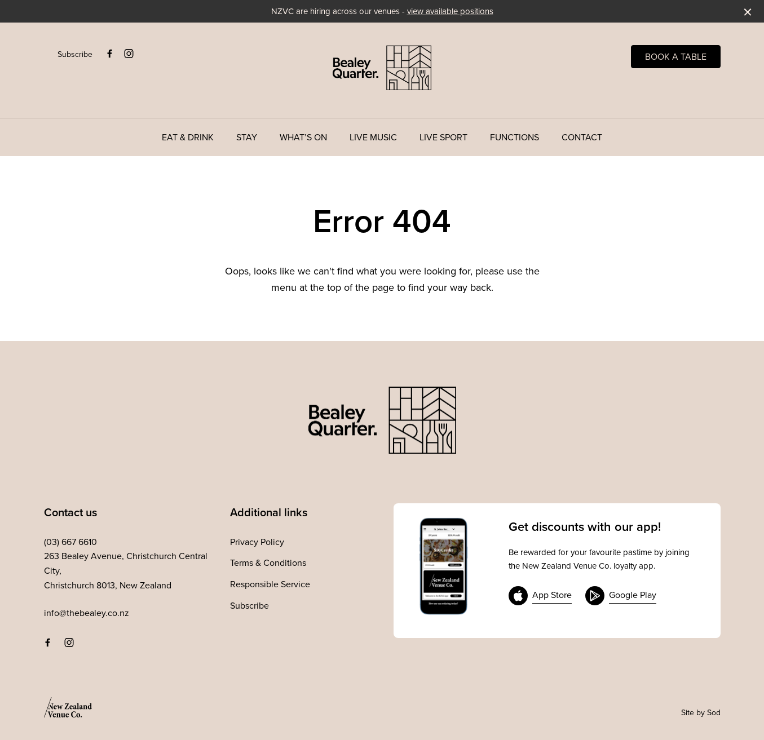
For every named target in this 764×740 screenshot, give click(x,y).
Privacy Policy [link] (257, 541)
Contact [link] (582, 137)
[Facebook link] (109, 53)
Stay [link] (246, 137)
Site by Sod (701, 712)
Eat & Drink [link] (188, 137)
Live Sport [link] (443, 137)
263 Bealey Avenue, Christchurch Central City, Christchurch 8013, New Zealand (125, 570)
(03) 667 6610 (70, 541)
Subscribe (75, 54)
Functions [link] (514, 137)
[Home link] (382, 67)
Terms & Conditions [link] (268, 562)
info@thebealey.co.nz (86, 612)
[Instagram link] (129, 53)
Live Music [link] (373, 137)
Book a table (675, 56)
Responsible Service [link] (270, 584)
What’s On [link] (303, 137)
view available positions (450, 11)
